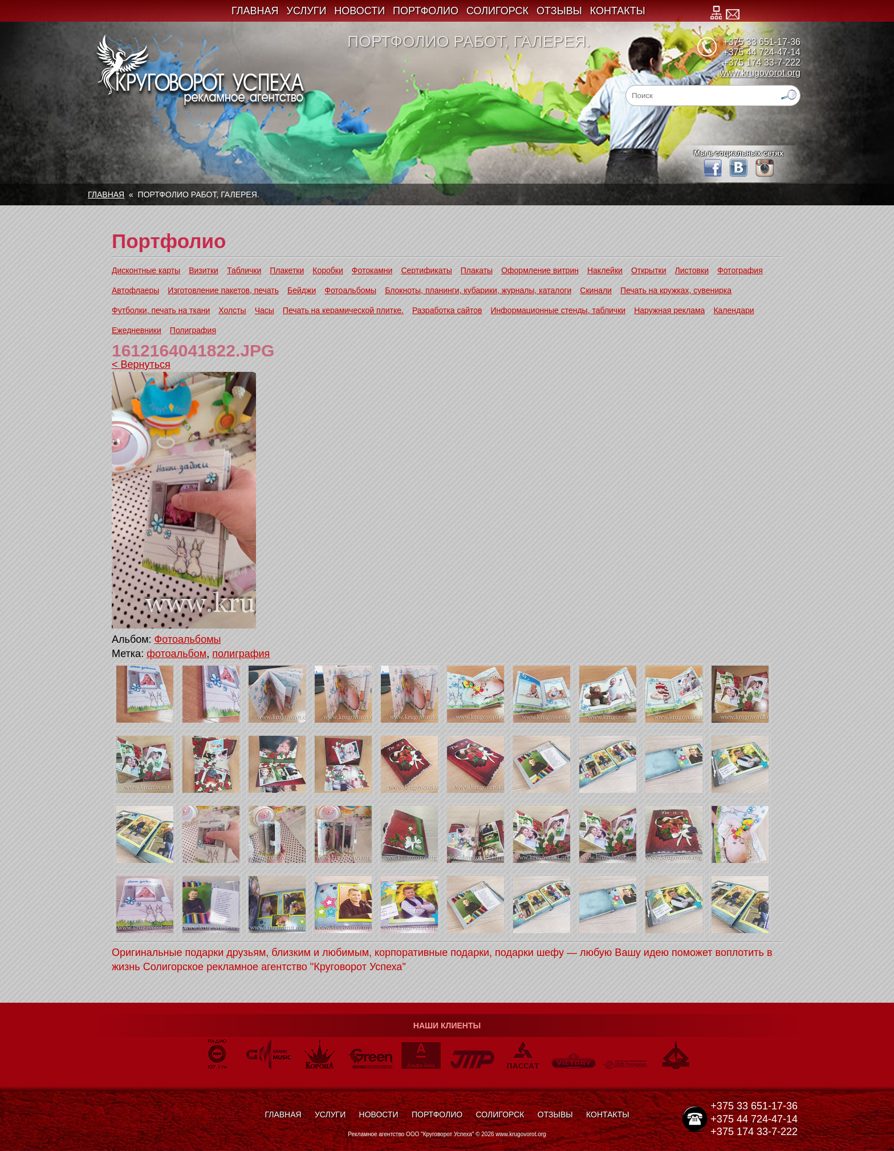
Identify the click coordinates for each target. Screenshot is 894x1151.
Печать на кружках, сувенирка (676, 290)
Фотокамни (372, 270)
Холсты (232, 310)
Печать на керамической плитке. (343, 310)
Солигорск (497, 11)
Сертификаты (426, 270)
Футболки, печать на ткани (161, 310)
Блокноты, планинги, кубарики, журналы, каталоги (478, 290)
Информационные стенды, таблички (558, 310)
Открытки (649, 270)
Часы (264, 310)
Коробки (327, 270)
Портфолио (425, 11)
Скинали (596, 290)
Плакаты (477, 270)
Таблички (244, 270)
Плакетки (287, 270)
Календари (733, 310)
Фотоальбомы (350, 290)
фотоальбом (176, 653)
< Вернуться (141, 364)
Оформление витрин (540, 270)
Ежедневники (136, 330)
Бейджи (301, 290)
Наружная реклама (669, 310)
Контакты (617, 11)
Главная (255, 11)
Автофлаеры (135, 290)
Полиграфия (193, 330)
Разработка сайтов (447, 310)
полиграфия (241, 653)
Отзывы (559, 11)
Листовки (692, 270)
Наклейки (605, 270)
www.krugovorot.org (760, 73)
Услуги (307, 11)
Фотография (740, 270)
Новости (359, 11)
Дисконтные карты (146, 270)
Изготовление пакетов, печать (223, 290)
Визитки (203, 270)
